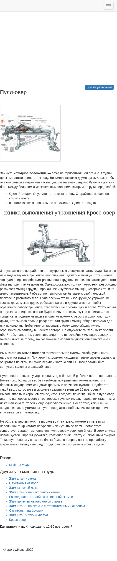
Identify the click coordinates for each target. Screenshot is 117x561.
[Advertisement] (58, 48)
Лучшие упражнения (99, 87)
